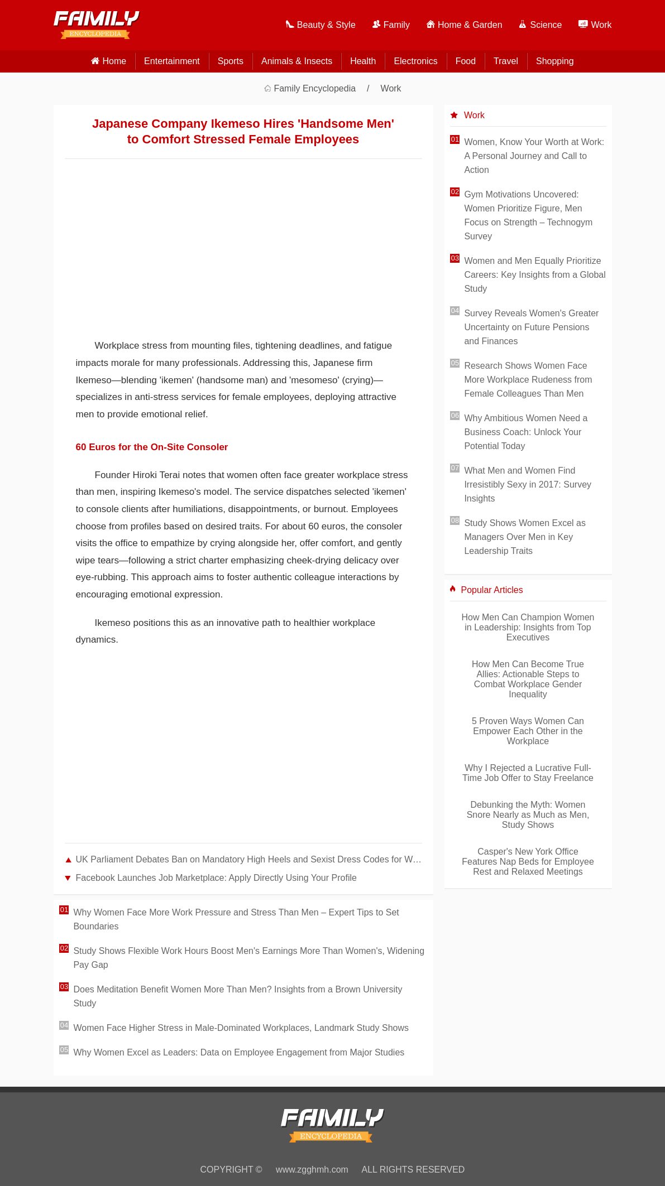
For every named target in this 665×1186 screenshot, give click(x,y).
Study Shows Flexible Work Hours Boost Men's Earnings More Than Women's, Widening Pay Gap (248, 958)
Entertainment (172, 61)
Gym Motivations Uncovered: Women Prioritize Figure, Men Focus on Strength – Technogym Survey (528, 215)
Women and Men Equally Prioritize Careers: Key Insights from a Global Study (534, 274)
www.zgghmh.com (312, 1169)
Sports (230, 61)
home (114, 61)
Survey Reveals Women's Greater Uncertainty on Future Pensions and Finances (531, 327)
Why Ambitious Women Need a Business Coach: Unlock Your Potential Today (525, 432)
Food (466, 61)
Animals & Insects (296, 61)
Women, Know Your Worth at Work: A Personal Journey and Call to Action (534, 156)
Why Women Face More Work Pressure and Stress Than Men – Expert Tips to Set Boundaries (236, 919)
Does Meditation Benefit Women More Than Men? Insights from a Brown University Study (237, 996)
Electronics (415, 61)
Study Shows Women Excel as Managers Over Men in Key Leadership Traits (525, 537)
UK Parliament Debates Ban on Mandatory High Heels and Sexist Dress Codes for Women (249, 859)
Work (391, 88)
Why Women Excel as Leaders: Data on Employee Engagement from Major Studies (238, 1052)
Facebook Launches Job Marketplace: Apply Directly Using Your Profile (216, 878)
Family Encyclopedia (315, 88)
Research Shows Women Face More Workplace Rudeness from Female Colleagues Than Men (528, 379)
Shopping (555, 61)
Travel (506, 61)
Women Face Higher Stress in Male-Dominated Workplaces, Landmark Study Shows (241, 1028)
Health (363, 61)
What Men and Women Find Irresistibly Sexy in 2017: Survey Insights (527, 484)
